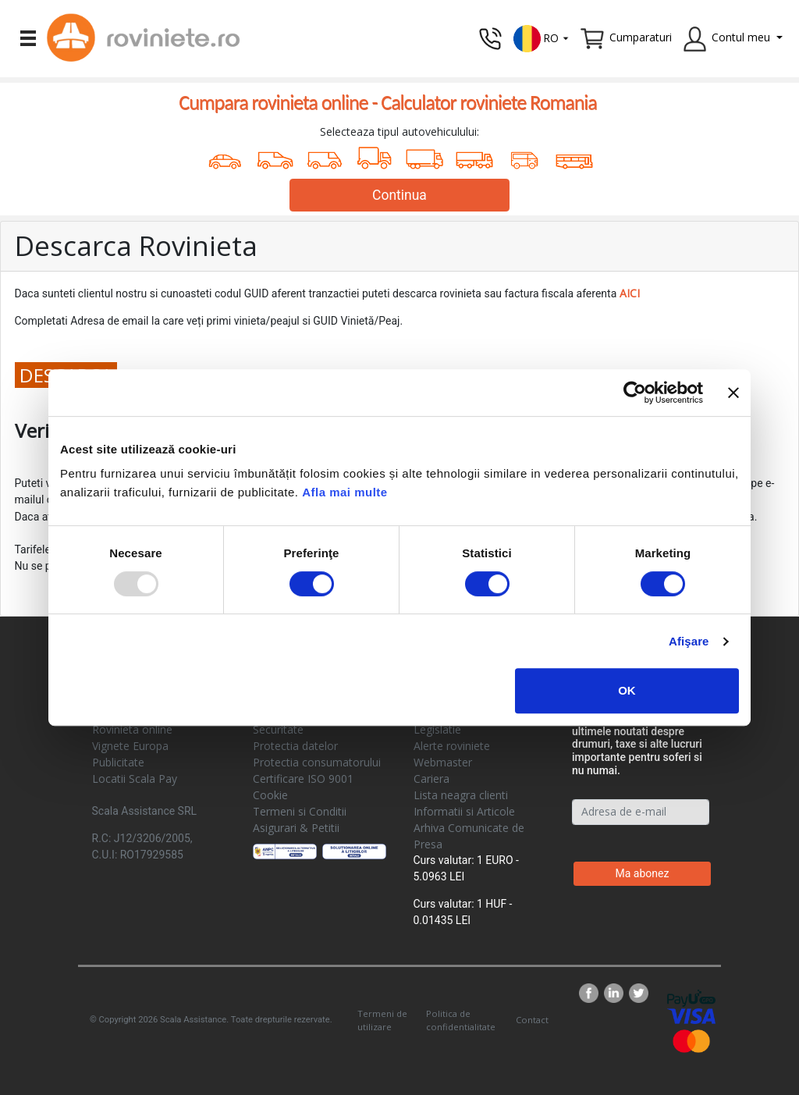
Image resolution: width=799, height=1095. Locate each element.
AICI (630, 293)
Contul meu (741, 37)
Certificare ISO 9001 (303, 778)
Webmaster (443, 762)
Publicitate (118, 762)
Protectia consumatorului (317, 762)
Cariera (431, 778)
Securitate (278, 729)
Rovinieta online (132, 729)
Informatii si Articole (464, 811)
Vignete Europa (130, 745)
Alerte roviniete (452, 745)
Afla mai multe (345, 492)
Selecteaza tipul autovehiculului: (399, 131)
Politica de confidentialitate (460, 1020)
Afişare (689, 641)
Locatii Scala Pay (134, 778)
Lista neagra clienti (461, 794)
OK (627, 690)
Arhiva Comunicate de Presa (469, 835)
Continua (399, 195)
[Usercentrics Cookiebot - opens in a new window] (634, 392)
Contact (532, 1020)
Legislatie (437, 729)
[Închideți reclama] (733, 392)
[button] (541, 37)
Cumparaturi (640, 37)
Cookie (270, 794)
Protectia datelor (295, 745)
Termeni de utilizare (382, 1020)
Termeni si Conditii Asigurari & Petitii (299, 819)
